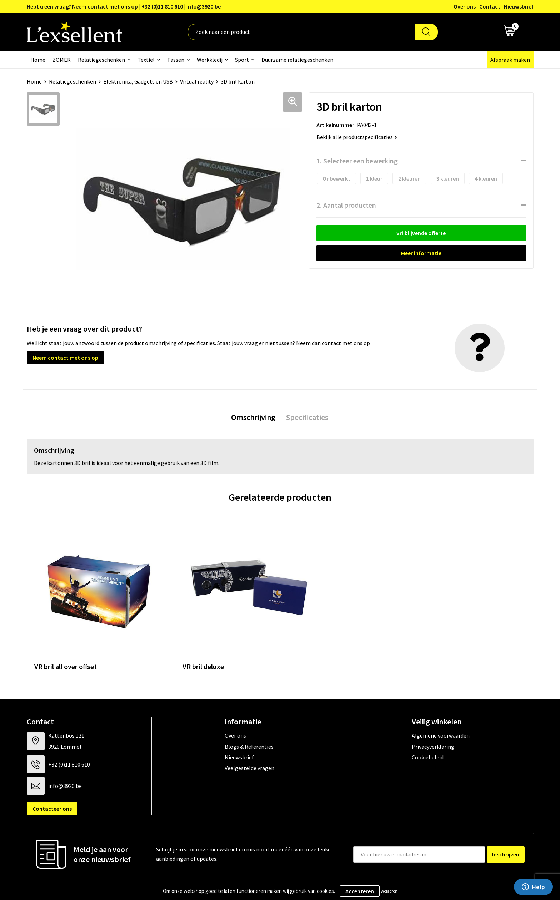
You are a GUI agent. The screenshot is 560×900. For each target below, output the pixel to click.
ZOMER (61, 59)
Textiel (146, 59)
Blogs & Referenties (249, 724)
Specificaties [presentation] (307, 417)
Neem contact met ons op (65, 357)
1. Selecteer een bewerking (357, 160)
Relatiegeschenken (101, 59)
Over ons (465, 6)
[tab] (253, 417)
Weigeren (389, 891)
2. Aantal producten (346, 205)
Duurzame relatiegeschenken (297, 59)
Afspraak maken (510, 59)
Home (37, 59)
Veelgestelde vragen (249, 746)
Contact (489, 6)
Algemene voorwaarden (441, 714)
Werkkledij (209, 59)
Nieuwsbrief (519, 6)
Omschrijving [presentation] (253, 417)
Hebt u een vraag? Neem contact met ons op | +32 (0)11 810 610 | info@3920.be (124, 6)
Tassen (175, 59)
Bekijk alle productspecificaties (356, 137)
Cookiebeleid (428, 735)
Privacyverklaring (433, 724)
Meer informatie (421, 253)
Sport (242, 59)
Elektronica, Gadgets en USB (138, 81)
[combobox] (301, 32)
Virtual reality (197, 81)
